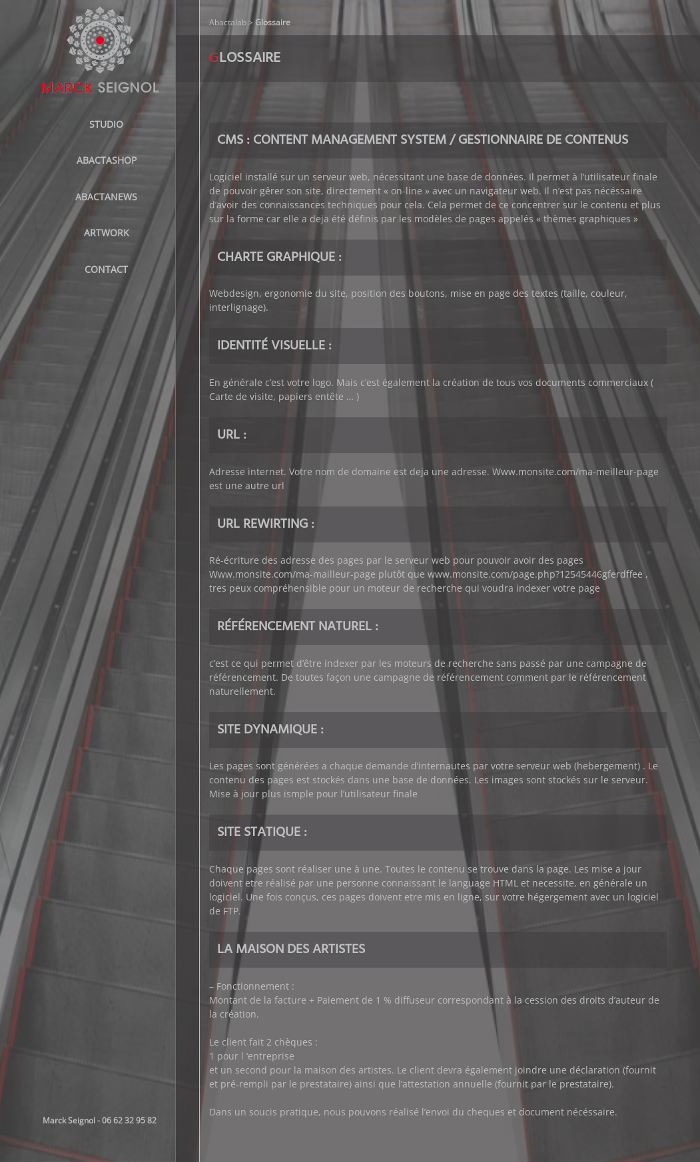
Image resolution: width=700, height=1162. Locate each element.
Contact (106, 269)
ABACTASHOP (107, 160)
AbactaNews (106, 196)
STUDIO (106, 124)
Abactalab (227, 22)
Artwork (106, 232)
